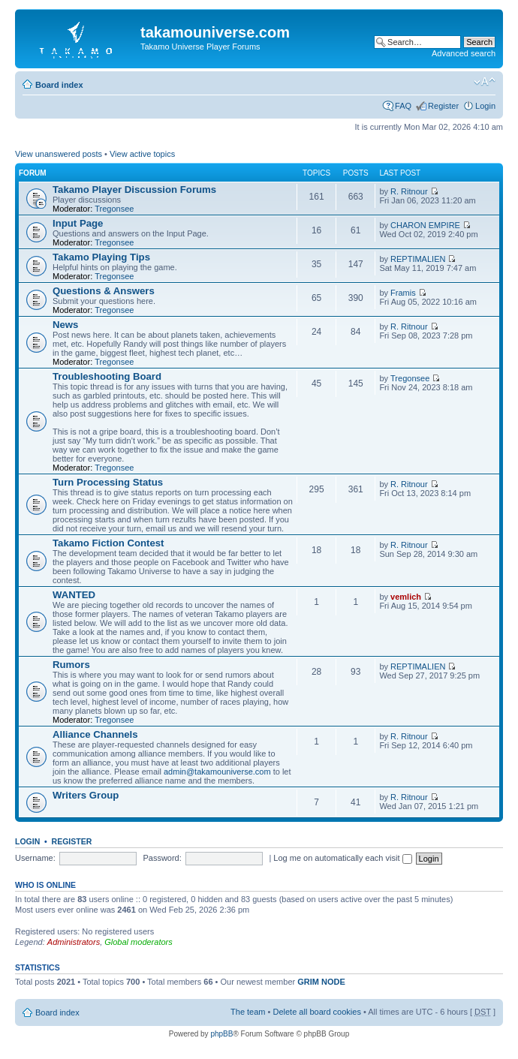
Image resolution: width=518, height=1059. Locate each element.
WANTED (74, 594)
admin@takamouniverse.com (217, 771)
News (65, 324)
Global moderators (138, 941)
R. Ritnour (409, 191)
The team (247, 1011)
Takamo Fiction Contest (108, 543)
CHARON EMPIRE (425, 225)
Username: (35, 857)
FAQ (403, 105)
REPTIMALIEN (417, 258)
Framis (403, 292)
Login (485, 105)
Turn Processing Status (108, 482)
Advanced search (463, 53)
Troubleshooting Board (107, 376)
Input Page (78, 223)
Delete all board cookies (316, 1011)
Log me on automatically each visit (342, 857)
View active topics (142, 153)
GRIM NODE (321, 981)
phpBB (221, 1034)
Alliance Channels (95, 734)
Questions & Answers (104, 290)
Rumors (71, 664)
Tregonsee (114, 208)
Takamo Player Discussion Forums (134, 189)
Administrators (73, 941)
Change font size (484, 82)
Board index (59, 84)
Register (443, 105)
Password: (162, 857)
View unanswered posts (58, 153)
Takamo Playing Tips (101, 257)
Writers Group (86, 795)
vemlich (405, 596)
